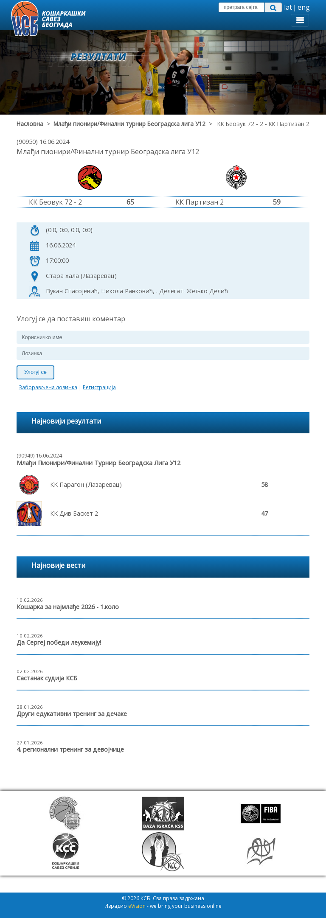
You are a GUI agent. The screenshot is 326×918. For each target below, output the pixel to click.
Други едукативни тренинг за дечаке (72, 714)
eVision (137, 906)
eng (304, 7)
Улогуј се (35, 372)
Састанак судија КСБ (47, 678)
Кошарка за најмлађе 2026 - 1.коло (68, 607)
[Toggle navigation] (300, 20)
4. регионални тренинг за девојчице (70, 749)
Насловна (30, 124)
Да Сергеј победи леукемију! (59, 642)
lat (288, 7)
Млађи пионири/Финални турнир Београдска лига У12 (129, 124)
